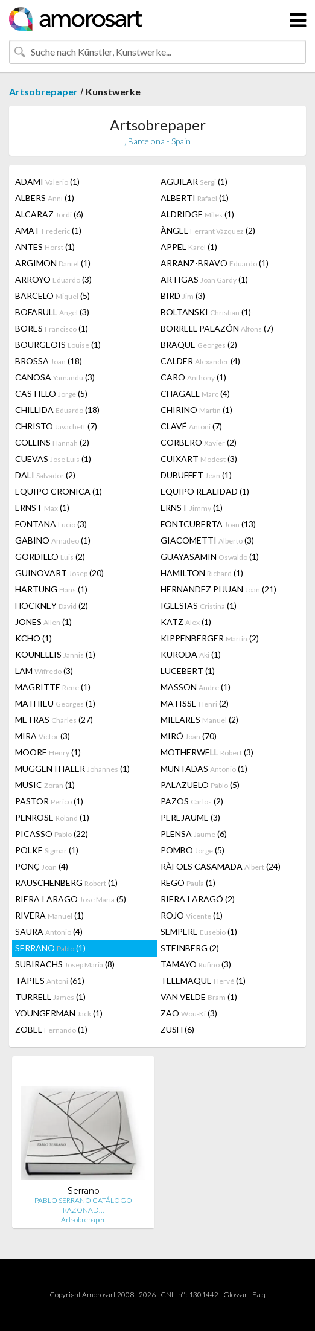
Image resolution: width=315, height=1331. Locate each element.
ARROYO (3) (53, 279)
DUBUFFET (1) (196, 475)
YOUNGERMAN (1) (59, 1013)
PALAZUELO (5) (200, 785)
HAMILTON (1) (202, 573)
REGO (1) (188, 882)
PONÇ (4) (41, 866)
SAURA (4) (49, 931)
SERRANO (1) (50, 948)
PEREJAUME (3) (190, 817)
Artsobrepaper (43, 91)
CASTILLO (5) (51, 393)
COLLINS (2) (52, 442)
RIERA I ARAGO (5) (70, 899)
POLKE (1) (46, 850)
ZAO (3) (189, 1013)
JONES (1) (43, 622)
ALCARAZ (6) (49, 214)
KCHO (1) (33, 638)
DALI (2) (45, 475)
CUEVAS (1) (53, 459)
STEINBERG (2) (190, 948)
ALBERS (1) (44, 198)
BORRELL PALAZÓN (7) (217, 328)
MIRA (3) (42, 736)
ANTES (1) (45, 247)
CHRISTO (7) (56, 426)
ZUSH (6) (177, 1029)
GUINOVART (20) (59, 573)
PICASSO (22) (51, 834)
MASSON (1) (196, 687)
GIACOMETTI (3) (207, 540)
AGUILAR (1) (194, 181)
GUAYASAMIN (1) (210, 556)
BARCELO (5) (52, 295)
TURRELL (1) (50, 997)
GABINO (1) (53, 540)
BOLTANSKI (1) (206, 312)
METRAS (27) (54, 719)
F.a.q (259, 1294)
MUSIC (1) (45, 785)
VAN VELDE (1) (199, 997)
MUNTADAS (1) (204, 768)
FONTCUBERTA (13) (208, 524)
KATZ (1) (186, 622)
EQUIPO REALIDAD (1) (205, 491)
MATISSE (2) (195, 703)
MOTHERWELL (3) (207, 752)
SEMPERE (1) (199, 931)
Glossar (235, 1294)
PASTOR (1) (49, 801)
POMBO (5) (192, 850)
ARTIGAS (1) (204, 279)
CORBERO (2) (199, 442)
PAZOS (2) (192, 801)
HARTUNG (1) (51, 589)
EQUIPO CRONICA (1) (58, 491)
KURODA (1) (191, 654)
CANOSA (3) (55, 377)
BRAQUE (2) (199, 344)
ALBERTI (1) (195, 198)
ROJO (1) (192, 915)
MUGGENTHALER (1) (72, 768)
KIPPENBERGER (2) (210, 638)
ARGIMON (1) (53, 263)
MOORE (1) (48, 752)
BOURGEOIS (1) (58, 344)
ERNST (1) (42, 507)
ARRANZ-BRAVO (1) (215, 263)
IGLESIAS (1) (199, 605)
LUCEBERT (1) (188, 671)
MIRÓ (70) (189, 736)
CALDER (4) (200, 361)
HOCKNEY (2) (51, 605)
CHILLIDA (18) (57, 410)
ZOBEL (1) (51, 1029)
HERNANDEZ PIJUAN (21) (218, 589)
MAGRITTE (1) (53, 687)
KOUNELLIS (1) (55, 654)
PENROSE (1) (52, 817)
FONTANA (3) (51, 524)
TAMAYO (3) (196, 964)
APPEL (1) (189, 247)
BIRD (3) (183, 295)
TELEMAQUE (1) (203, 980)
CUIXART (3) (199, 459)
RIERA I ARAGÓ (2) (198, 899)
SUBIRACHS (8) (65, 964)
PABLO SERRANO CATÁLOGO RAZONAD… (83, 1205)
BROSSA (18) (48, 361)
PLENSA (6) (194, 834)
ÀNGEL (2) (208, 230)
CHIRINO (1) (196, 410)
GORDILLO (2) (50, 556)
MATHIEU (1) (55, 703)
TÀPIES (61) (49, 980)
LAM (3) (44, 671)
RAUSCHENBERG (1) (66, 882)
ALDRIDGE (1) (197, 214)
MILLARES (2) (199, 719)
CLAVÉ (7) (191, 426)
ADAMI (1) (47, 181)
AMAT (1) (48, 230)
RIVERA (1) (49, 915)
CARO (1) (193, 377)
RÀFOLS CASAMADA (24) (221, 866)
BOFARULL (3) (52, 312)
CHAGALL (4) (195, 393)
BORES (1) (51, 328)
